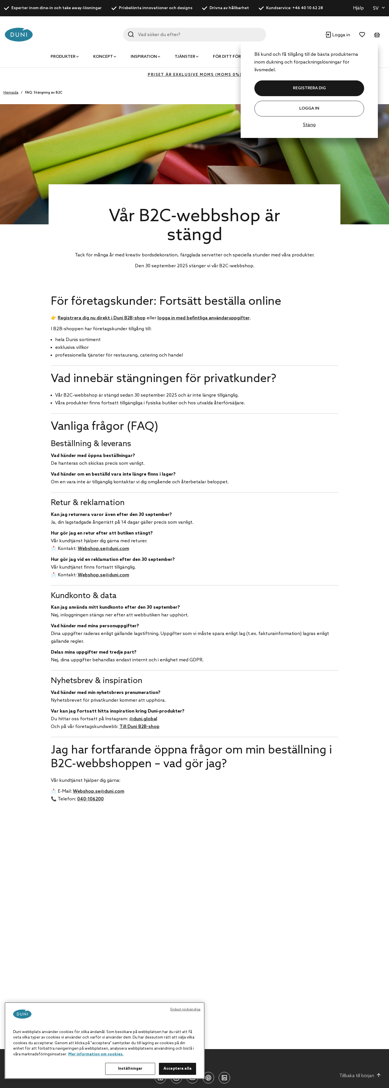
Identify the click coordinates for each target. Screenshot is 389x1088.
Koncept (103, 56)
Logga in (309, 108)
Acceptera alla (177, 1069)
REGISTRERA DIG (309, 88)
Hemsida (10, 93)
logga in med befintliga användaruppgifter (203, 318)
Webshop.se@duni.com (103, 548)
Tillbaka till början (360, 1076)
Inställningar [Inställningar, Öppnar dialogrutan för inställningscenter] (130, 1069)
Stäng (309, 125)
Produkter (63, 56)
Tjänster (185, 56)
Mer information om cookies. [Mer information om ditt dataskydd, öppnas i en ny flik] (95, 1054)
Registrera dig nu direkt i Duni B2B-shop (101, 318)
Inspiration (144, 56)
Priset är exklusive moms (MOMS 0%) (195, 75)
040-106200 (90, 799)
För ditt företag (232, 56)
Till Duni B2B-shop (139, 726)
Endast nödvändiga (185, 1010)
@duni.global (143, 719)
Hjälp (358, 8)
